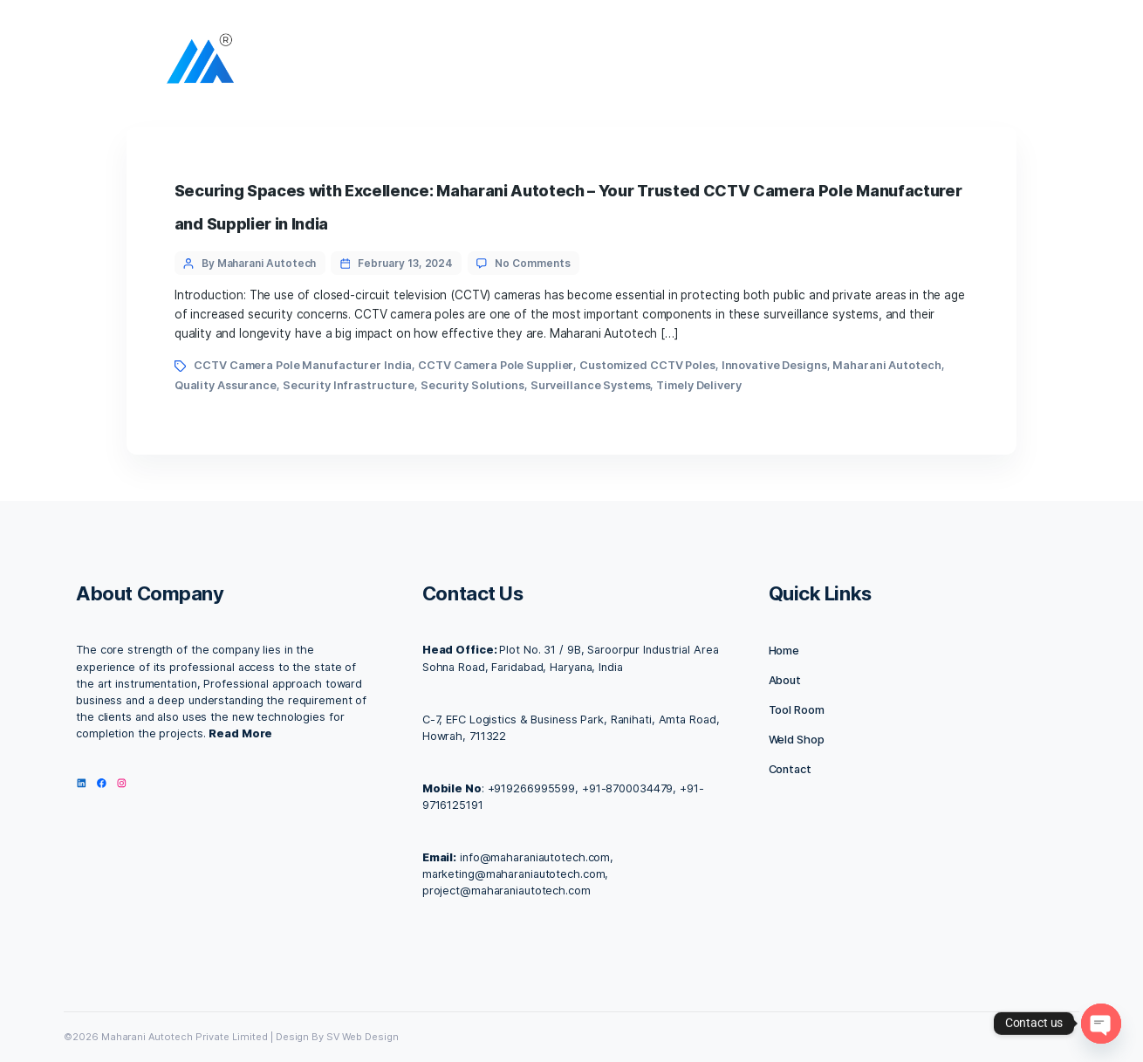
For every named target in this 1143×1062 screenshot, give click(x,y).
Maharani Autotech (886, 365)
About (546, 63)
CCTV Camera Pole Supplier (495, 365)
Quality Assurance (226, 385)
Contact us (713, 63)
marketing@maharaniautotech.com (514, 873)
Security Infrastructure (348, 385)
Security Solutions (472, 385)
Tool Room (797, 709)
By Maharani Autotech (259, 263)
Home (482, 63)
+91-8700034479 (627, 788)
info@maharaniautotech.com (535, 857)
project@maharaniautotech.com (506, 890)
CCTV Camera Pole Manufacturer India (303, 365)
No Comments (532, 263)
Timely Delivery (698, 385)
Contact (790, 769)
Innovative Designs (774, 365)
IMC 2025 (911, 63)
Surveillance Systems (590, 385)
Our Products (814, 63)
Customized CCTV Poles (647, 365)
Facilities (624, 63)
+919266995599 (532, 788)
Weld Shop (797, 739)
